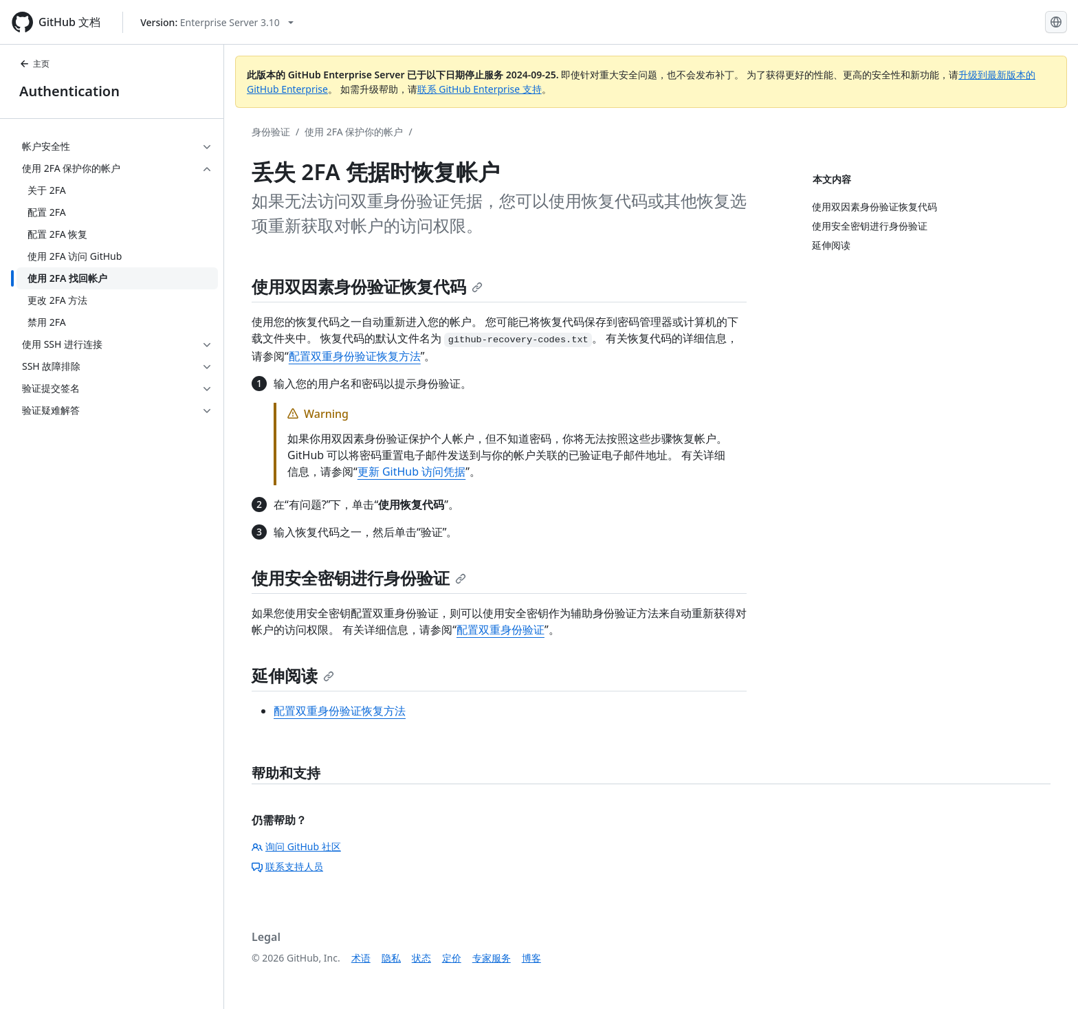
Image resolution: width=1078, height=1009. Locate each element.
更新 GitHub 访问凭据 (411, 471)
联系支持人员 (287, 866)
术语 (361, 957)
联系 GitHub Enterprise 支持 (479, 89)
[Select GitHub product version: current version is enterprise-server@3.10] (217, 22)
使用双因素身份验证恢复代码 (367, 286)
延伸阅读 (293, 675)
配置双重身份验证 (500, 629)
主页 (34, 63)
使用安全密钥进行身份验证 (359, 577)
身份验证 (271, 131)
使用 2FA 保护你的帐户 (354, 131)
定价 (451, 957)
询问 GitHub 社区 (296, 846)
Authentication (69, 91)
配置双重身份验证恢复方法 (355, 356)
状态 (421, 957)
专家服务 (491, 957)
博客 (531, 957)
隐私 (391, 957)
